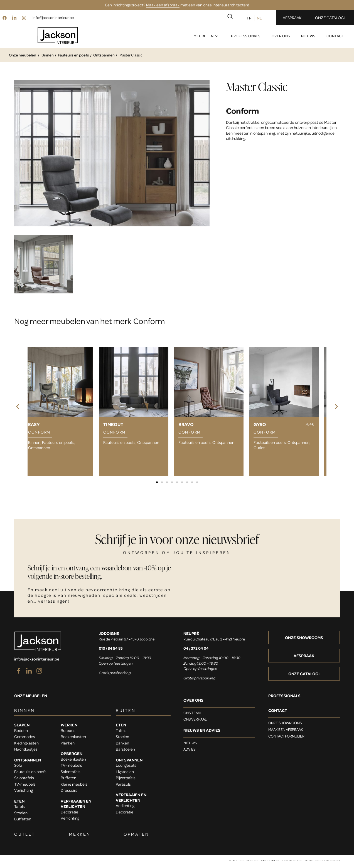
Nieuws (308, 35)
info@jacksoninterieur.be (53, 17)
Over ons (281, 35)
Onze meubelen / (24, 55)
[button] (17, 406)
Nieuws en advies (201, 730)
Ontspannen (104, 55)
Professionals (245, 35)
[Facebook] (4, 17)
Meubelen (206, 35)
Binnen (47, 55)
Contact (335, 35)
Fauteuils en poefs (73, 55)
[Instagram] (24, 17)
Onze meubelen (30, 695)
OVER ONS (193, 700)
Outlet (259, 447)
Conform (242, 110)
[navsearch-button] (230, 17)
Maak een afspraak (163, 4)
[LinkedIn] (14, 17)
